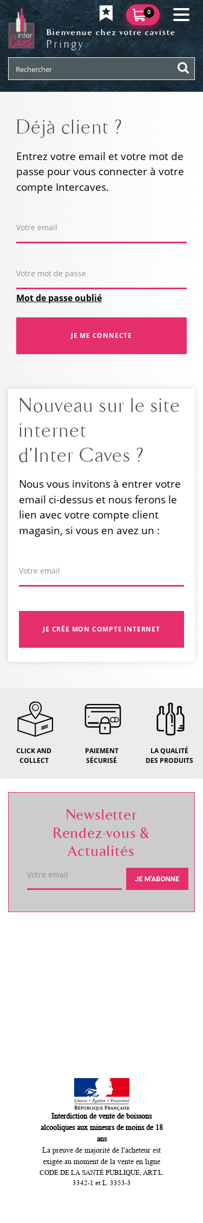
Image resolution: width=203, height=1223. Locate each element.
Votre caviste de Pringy (72, 939)
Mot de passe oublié (59, 298)
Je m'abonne (157, 879)
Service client (49, 978)
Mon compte (46, 1016)
